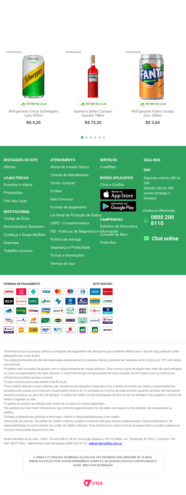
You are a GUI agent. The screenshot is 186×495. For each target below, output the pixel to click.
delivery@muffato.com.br (105, 443)
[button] (82, 137)
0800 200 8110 (162, 220)
